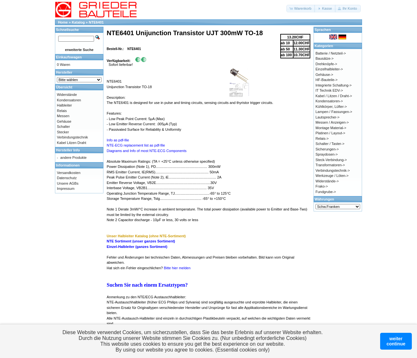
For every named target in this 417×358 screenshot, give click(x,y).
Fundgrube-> (325, 192)
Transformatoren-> (330, 165)
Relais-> (322, 138)
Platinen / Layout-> (330, 133)
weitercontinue (396, 341)
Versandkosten (68, 173)
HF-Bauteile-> (326, 80)
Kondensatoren (69, 100)
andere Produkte (73, 157)
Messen (63, 116)
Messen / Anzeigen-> (332, 122)
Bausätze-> (324, 58)
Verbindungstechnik (72, 137)
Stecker (63, 132)
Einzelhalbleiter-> (329, 69)
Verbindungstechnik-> (332, 170)
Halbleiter (64, 105)
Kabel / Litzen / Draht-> (333, 96)
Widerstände (67, 95)
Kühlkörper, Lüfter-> (331, 106)
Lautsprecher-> (327, 117)
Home (63, 22)
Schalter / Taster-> (329, 144)
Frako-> (321, 186)
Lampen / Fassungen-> (333, 112)
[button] (300, 8)
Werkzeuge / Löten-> (331, 176)
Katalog (78, 22)
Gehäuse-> (324, 75)
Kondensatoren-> (329, 101)
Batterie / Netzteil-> (330, 53)
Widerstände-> (327, 181)
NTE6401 (96, 22)
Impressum (65, 188)
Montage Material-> (330, 128)
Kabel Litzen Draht (71, 143)
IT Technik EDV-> (329, 90)
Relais (62, 111)
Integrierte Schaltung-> (333, 85)
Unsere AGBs (68, 183)
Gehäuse (64, 121)
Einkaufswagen (69, 57)
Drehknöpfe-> (326, 64)
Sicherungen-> (327, 149)
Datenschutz (67, 178)
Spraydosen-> (326, 154)
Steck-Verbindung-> (331, 160)
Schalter (63, 126)
